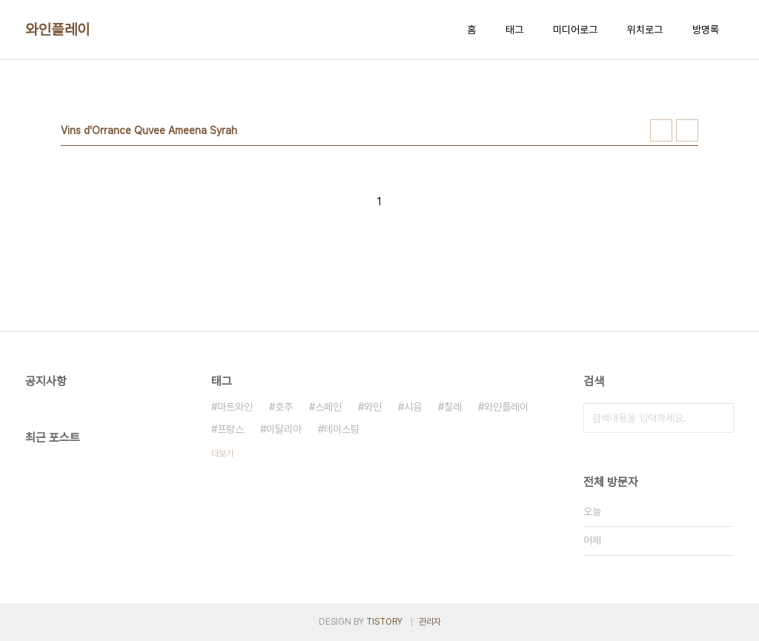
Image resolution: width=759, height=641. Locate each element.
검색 (719, 418)
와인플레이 (57, 30)
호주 (284, 407)
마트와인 (235, 407)
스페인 (328, 407)
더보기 (222, 453)
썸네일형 (661, 130)
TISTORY (384, 622)
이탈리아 (284, 429)
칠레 (453, 407)
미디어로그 (575, 30)
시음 (413, 407)
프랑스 (230, 429)
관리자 (430, 622)
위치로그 (645, 30)
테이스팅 (341, 429)
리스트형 (687, 130)
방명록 (705, 30)
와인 (373, 407)
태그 (514, 30)
